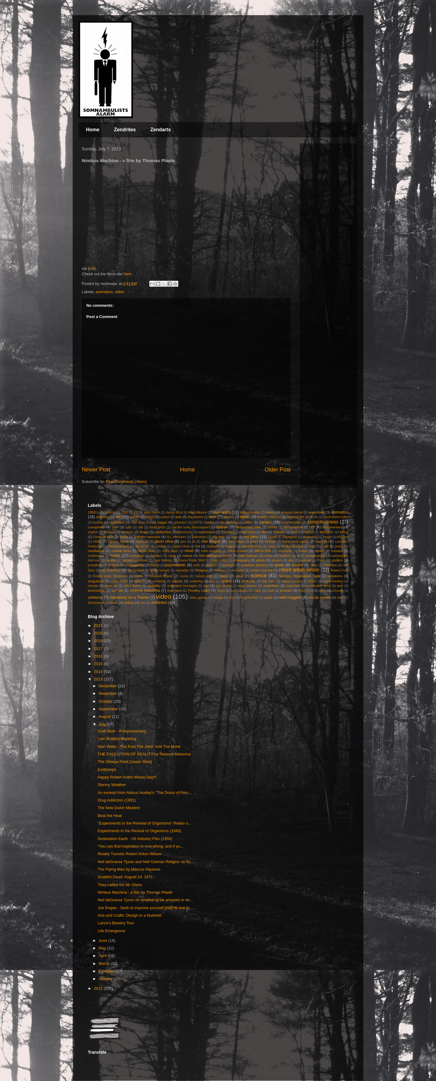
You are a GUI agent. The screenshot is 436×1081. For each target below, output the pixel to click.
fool (294, 532)
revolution (238, 570)
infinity (97, 541)
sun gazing (223, 585)
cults (128, 527)
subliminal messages (182, 585)
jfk (193, 541)
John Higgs (236, 541)
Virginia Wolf (249, 597)
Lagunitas (322, 541)
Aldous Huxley (250, 512)
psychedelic (175, 565)
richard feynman (261, 570)
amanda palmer (292, 512)
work (114, 602)
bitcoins (228, 517)
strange (93, 585)
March (105, 963)
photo (260, 560)
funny (344, 532)
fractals (309, 532)
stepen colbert (291, 581)
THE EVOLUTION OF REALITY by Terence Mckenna (143, 754)
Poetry (321, 560)
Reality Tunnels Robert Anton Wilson (129, 854)
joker (254, 541)
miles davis (170, 551)
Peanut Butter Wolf (191, 560)
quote (279, 565)
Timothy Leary (199, 590)
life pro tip (142, 546)
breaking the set (298, 517)
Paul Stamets (163, 560)
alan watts (222, 512)
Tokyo (221, 590)
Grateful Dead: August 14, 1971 (125, 877)
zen (143, 602)
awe (178, 517)
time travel (174, 590)
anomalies (103, 517)
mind (189, 550)
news (269, 555)
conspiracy (96, 527)
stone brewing (333, 581)
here (127, 274)
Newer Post (96, 470)
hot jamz (251, 536)
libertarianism (118, 546)
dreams (127, 532)
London (160, 546)
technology (96, 590)
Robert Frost (339, 570)
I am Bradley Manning (116, 738)
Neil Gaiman (248, 555)
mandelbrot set (251, 546)
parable (111, 560)
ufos (322, 590)
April (103, 955)
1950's (93, 512)
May (103, 948)
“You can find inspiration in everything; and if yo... (140, 846)
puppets (211, 565)
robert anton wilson (299, 569)
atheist (150, 517)
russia (184, 576)
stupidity (153, 585)
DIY (312, 527)
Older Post (278, 470)
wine (340, 597)
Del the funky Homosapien (191, 527)
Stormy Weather (111, 784)
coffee (248, 522)
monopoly (285, 551)
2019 (99, 640)
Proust (154, 565)
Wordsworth (96, 602)
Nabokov (156, 555)
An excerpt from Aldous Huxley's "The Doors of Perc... (144, 792)
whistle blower (320, 597)
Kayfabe (270, 541)
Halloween (199, 537)
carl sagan (158, 522)
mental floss (121, 551)
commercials (291, 522)
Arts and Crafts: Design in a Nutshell (129, 915)
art (118, 516)
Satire (224, 576)
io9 (91, 268)
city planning (228, 522)
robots (138, 576)
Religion (201, 570)
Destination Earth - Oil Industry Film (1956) (134, 838)
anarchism (317, 512)
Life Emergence (111, 931)
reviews (219, 570)
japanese (141, 541)
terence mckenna (145, 590)
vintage (218, 597)
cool (115, 527)
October (106, 701)
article (134, 517)
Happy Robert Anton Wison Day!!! (126, 777)
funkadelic (326, 532)
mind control (237, 551)
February (107, 971)
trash (270, 590)
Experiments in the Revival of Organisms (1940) (139, 830)
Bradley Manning (269, 517)
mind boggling (211, 551)
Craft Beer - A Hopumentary (121, 731)
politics (337, 560)
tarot (340, 585)
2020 (99, 633)
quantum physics (254, 565)
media (339, 546)
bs (316, 517)
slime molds (119, 581)
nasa (172, 555)
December (108, 686)
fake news (248, 532)
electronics (185, 532)
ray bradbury (111, 570)
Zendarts (160, 129)
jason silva (163, 541)
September (109, 709)
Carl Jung (138, 522)
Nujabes (285, 555)
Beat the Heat (109, 815)
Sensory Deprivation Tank (299, 576)
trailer (257, 590)
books (245, 516)
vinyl (232, 597)
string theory (132, 585)
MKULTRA (263, 551)
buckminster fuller (336, 517)
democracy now (248, 527)
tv (312, 590)
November (108, 693)
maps (271, 546)
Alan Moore (197, 512)
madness (212, 546)
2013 (99, 679)
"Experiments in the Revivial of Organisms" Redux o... (144, 823)
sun (206, 585)
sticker (312, 581)
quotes (297, 565)
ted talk (117, 590)
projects (113, 565)
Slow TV (140, 581)
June (103, 940)
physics (277, 560)
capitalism (117, 522)
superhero (271, 585)
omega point (315, 555)
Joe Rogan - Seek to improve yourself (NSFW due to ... (145, 907)
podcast (305, 560)
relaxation (182, 570)
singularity (96, 581)
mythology (137, 555)
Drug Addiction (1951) (116, 800)
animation (104, 291)
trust (302, 590)
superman (293, 585)
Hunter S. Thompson (282, 537)
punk (196, 565)
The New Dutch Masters (118, 807)
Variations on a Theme (129, 597)
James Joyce (118, 541)
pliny (291, 560)
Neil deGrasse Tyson (215, 555)
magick (230, 546)
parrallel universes (135, 560)
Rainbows (330, 565)
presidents (95, 565)
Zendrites (125, 129)
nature (187, 555)
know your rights (295, 541)
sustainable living (318, 585)
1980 (124, 512)
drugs (144, 532)
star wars (268, 581)
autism (165, 517)
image (327, 537)
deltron (222, 527)
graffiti (124, 537)
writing (129, 602)
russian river (204, 576)
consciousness (322, 521)
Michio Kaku (146, 551)
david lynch (157, 527)
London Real (180, 546)
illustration (310, 537)
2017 (99, 648)
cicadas (208, 522)
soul (212, 581)
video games (198, 597)
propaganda (134, 565)
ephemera (207, 532)
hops (234, 537)
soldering (196, 581)
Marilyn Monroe (292, 546)
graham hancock (147, 537)
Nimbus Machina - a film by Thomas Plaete (135, 892)
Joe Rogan (211, 541)
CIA (194, 522)
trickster (286, 590)
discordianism (293, 527)
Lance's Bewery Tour (115, 923)
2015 (99, 663)
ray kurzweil (135, 570)
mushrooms (96, 555)
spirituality (248, 581)
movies (336, 551)
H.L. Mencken (176, 537)
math (325, 546)
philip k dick (218, 560)
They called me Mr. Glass (119, 884)
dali (140, 527)
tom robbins (239, 590)
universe (95, 597)
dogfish (93, 532)
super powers (247, 585)
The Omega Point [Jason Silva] (124, 761)
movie (319, 551)
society (177, 581)
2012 (99, 988)
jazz (183, 541)
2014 (99, 671)
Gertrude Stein (103, 537)
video (119, 291)
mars (312, 546)
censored (180, 522)
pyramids (229, 565)
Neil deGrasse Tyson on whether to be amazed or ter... (145, 900)
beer (212, 516)
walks (268, 597)
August (105, 716)
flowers (279, 532)
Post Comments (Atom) (126, 481)
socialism (159, 581)
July (103, 724)
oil (298, 555)
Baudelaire (195, 517)
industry (342, 537)
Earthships (106, 769)
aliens (270, 512)
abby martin (152, 512)
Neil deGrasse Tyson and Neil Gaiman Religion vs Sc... (145, 861)
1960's (109, 512)
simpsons (334, 576)
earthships (163, 532)
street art (110, 585)
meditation (96, 551)
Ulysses (337, 590)
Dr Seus (109, 532)
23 (135, 512)
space (226, 581)
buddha (98, 522)
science (259, 575)
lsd (197, 546)
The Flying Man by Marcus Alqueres (128, 869)
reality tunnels (160, 570)
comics (265, 522)
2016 (99, 656)
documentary (332, 527)
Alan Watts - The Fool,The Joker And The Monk (138, 746)
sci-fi (239, 576)
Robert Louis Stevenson (110, 576)
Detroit (272, 527)
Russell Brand (161, 576)
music (115, 555)
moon (303, 551)
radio (313, 565)
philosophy (241, 560)
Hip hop (218, 537)
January (106, 978)
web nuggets (290, 597)
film (264, 532)
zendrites (159, 602)
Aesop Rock (174, 512)
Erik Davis (228, 532)
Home (92, 129)
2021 (99, 625)
